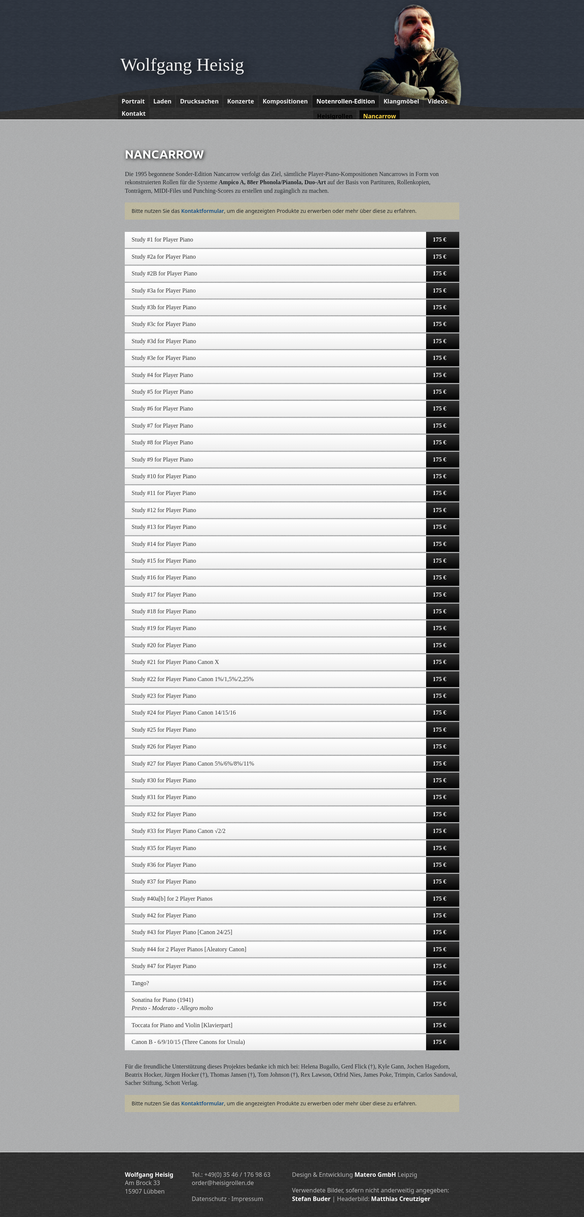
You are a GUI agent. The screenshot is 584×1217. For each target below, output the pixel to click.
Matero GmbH (375, 1174)
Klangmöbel (401, 101)
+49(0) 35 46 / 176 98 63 (237, 1174)
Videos (437, 101)
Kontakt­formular (202, 210)
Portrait (133, 101)
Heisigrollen (335, 116)
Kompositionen (285, 101)
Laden (162, 101)
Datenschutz (209, 1199)
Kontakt (134, 113)
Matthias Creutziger (400, 1199)
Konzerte (240, 101)
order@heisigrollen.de (223, 1183)
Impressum (247, 1199)
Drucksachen (199, 101)
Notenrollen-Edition (345, 101)
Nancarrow (379, 116)
